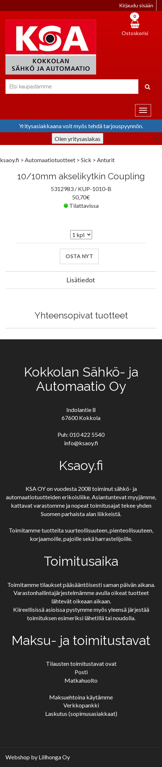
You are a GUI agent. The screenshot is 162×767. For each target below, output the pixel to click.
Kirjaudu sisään (136, 5)
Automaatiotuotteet (50, 159)
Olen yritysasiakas (77, 138)
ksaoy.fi (9, 159)
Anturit (106, 159)
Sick (86, 159)
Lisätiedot (80, 280)
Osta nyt (79, 256)
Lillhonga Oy (54, 756)
